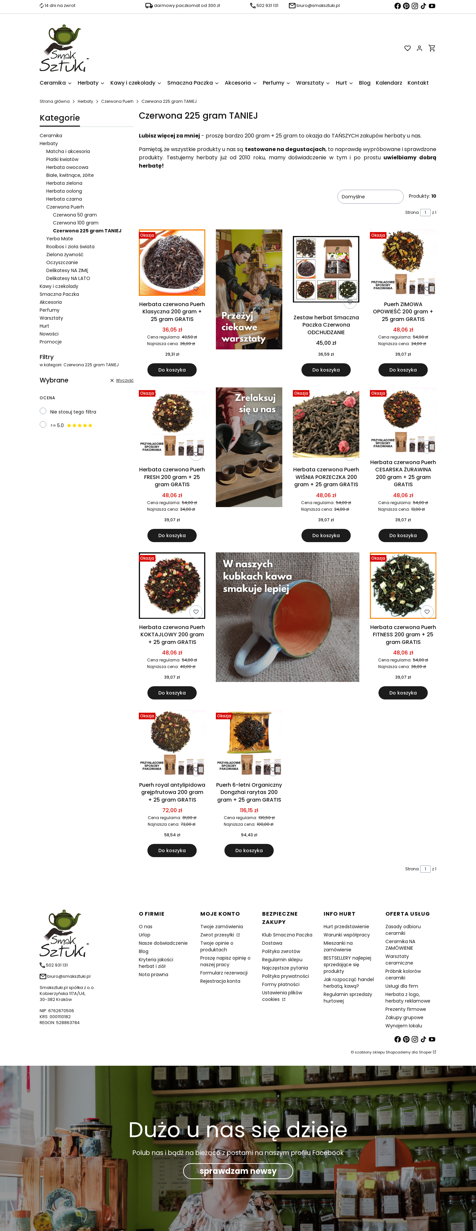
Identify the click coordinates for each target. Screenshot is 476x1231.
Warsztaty (51, 318)
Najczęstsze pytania (285, 968)
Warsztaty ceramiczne (399, 959)
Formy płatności (280, 984)
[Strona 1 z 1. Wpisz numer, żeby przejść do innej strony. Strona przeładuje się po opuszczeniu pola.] (425, 212)
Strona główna (55, 101)
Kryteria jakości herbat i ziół (156, 963)
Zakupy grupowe (404, 1017)
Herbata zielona (64, 183)
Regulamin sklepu (282, 959)
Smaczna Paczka (59, 294)
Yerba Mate (59, 238)
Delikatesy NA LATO (68, 278)
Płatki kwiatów (62, 159)
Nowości (49, 334)
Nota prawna (153, 974)
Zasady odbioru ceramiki (403, 929)
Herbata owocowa (67, 167)
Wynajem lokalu (403, 1025)
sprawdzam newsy (238, 1171)
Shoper (425, 1052)
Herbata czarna (64, 199)
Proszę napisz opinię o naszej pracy (225, 961)
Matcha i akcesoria (68, 151)
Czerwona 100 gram (76, 222)
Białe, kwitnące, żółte (70, 175)
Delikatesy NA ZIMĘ (67, 270)
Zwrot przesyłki (217, 935)
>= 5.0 (71, 425)
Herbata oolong (64, 191)
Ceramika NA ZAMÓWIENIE (400, 944)
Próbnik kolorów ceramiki (403, 974)
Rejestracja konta (220, 981)
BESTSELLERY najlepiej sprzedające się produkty (347, 964)
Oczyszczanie (62, 262)
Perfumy (50, 310)
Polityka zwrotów (281, 951)
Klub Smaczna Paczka (287, 935)
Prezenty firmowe (405, 1009)
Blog (143, 951)
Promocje (51, 341)
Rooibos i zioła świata (70, 246)
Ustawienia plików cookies (282, 996)
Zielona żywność (65, 254)
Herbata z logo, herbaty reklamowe (407, 997)
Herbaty (85, 101)
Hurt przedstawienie (346, 926)
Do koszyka (172, 370)
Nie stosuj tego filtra (73, 412)
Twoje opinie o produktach (216, 946)
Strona (412, 212)
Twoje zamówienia (221, 926)
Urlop (144, 935)
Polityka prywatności (285, 976)
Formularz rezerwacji (224, 973)
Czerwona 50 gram (75, 215)
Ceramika (51, 135)
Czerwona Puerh (117, 101)
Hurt (44, 326)
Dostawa (272, 943)
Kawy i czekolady (59, 286)
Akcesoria (51, 302)
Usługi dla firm (401, 986)
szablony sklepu (370, 1052)
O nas (145, 926)
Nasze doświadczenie (163, 943)
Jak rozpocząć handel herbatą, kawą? (349, 982)
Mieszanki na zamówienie (338, 946)
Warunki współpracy (347, 935)
